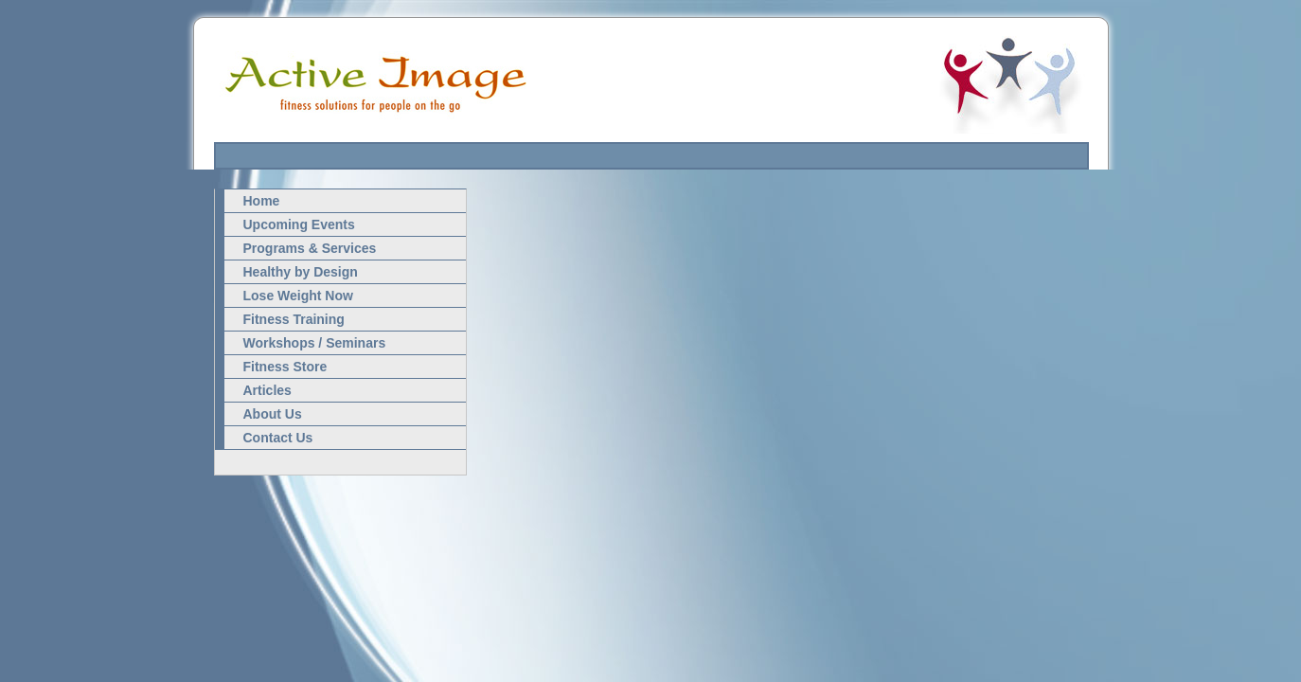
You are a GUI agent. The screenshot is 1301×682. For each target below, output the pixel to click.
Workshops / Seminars (314, 342)
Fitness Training (294, 319)
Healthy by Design (300, 271)
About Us (272, 414)
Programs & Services (310, 248)
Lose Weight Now (298, 295)
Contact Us (278, 437)
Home (261, 200)
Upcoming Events (299, 224)
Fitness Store (285, 366)
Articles (267, 390)
